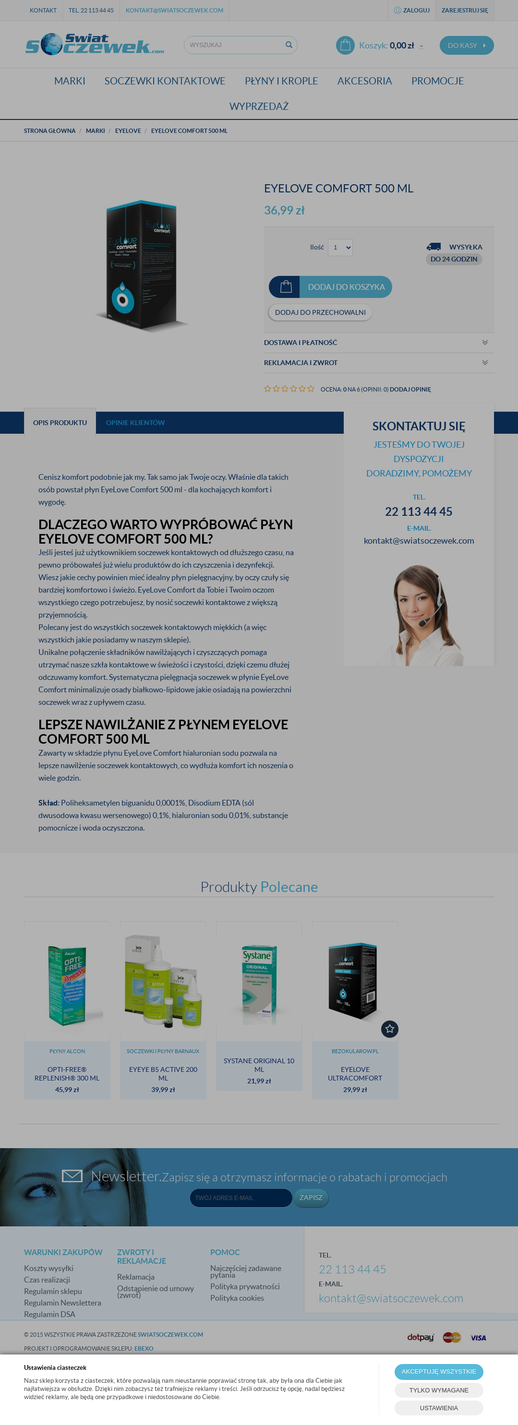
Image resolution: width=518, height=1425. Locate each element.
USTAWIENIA (439, 1408)
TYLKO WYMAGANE (439, 1390)
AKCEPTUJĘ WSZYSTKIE (439, 1371)
